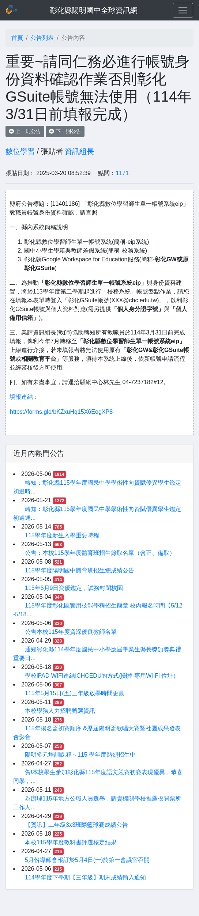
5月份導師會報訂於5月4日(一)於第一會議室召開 (87, 860)
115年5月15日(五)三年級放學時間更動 (74, 693)
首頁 (17, 38)
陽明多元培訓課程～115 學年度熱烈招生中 (80, 755)
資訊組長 (79, 151)
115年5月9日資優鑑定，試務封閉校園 (74, 588)
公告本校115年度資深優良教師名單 (71, 632)
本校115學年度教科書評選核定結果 (71, 842)
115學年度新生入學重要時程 (62, 535)
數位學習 (20, 151)
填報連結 (21, 397)
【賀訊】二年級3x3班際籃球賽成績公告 (76, 825)
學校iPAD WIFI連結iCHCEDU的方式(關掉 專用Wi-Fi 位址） (102, 676)
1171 (122, 173)
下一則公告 (65, 131)
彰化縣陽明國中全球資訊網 (94, 10)
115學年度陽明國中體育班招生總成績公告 (79, 570)
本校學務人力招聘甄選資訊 (60, 711)
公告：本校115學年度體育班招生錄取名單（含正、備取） (100, 553)
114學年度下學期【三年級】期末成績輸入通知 (85, 877)
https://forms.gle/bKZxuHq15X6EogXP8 (61, 412)
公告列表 (42, 38)
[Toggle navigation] (183, 10)
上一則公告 (25, 131)
